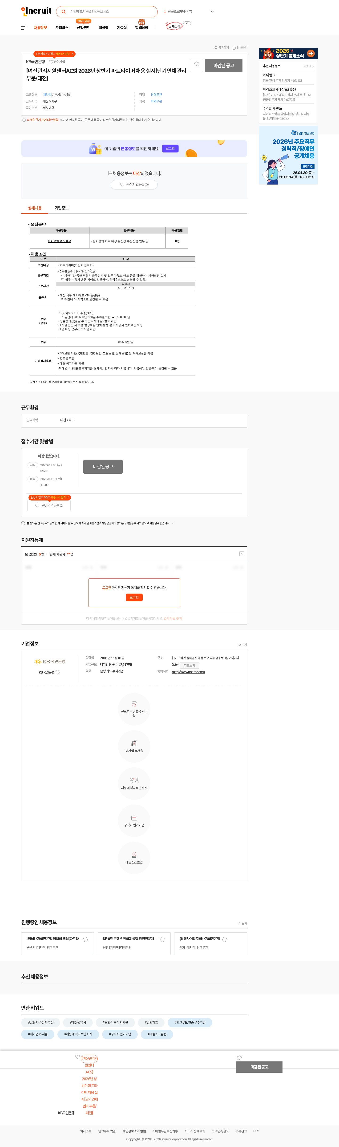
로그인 (106, 587)
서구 (71, 420)
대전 (63, 420)
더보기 (243, 645)
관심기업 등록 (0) (49, 505)
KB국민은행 (35, 62)
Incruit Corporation (174, 1139)
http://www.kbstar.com (188, 672)
